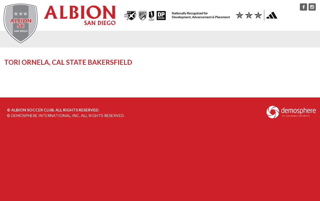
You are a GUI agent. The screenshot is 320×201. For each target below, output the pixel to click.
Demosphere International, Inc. (45, 115)
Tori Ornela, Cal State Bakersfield (68, 62)
